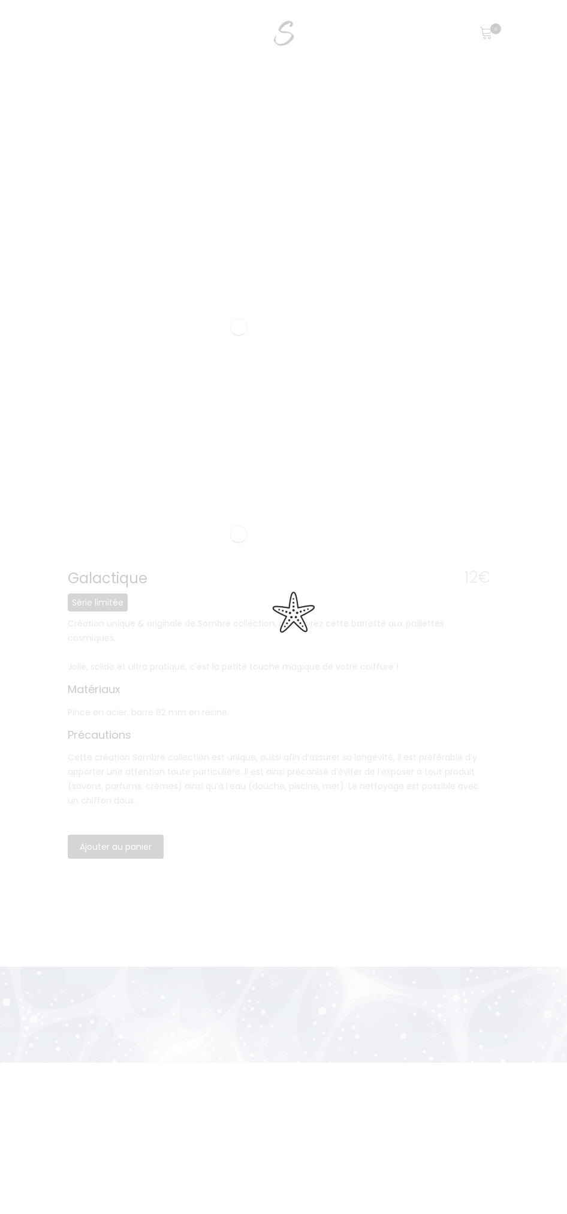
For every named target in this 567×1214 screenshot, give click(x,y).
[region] (283, 1141)
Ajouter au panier (116, 847)
